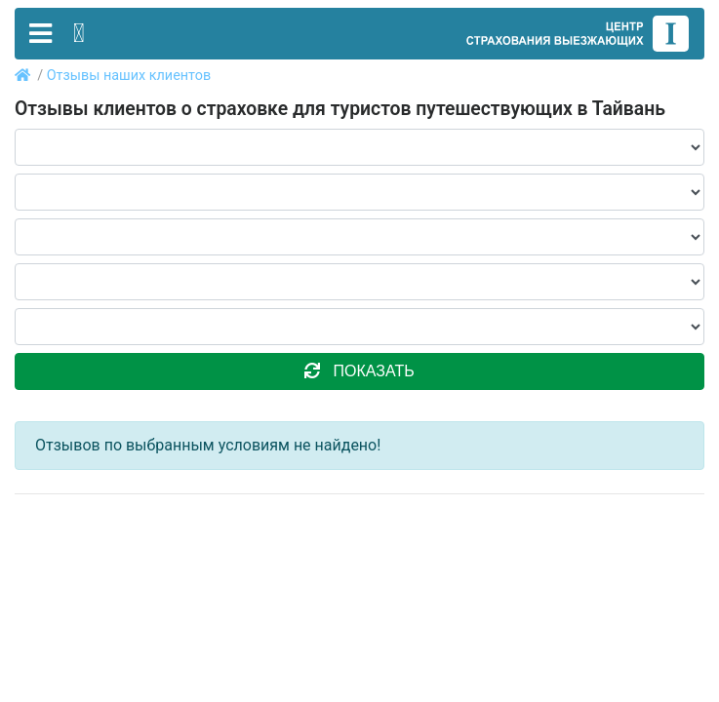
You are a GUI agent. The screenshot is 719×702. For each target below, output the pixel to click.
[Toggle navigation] (40, 34)
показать (359, 371)
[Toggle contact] (79, 33)
